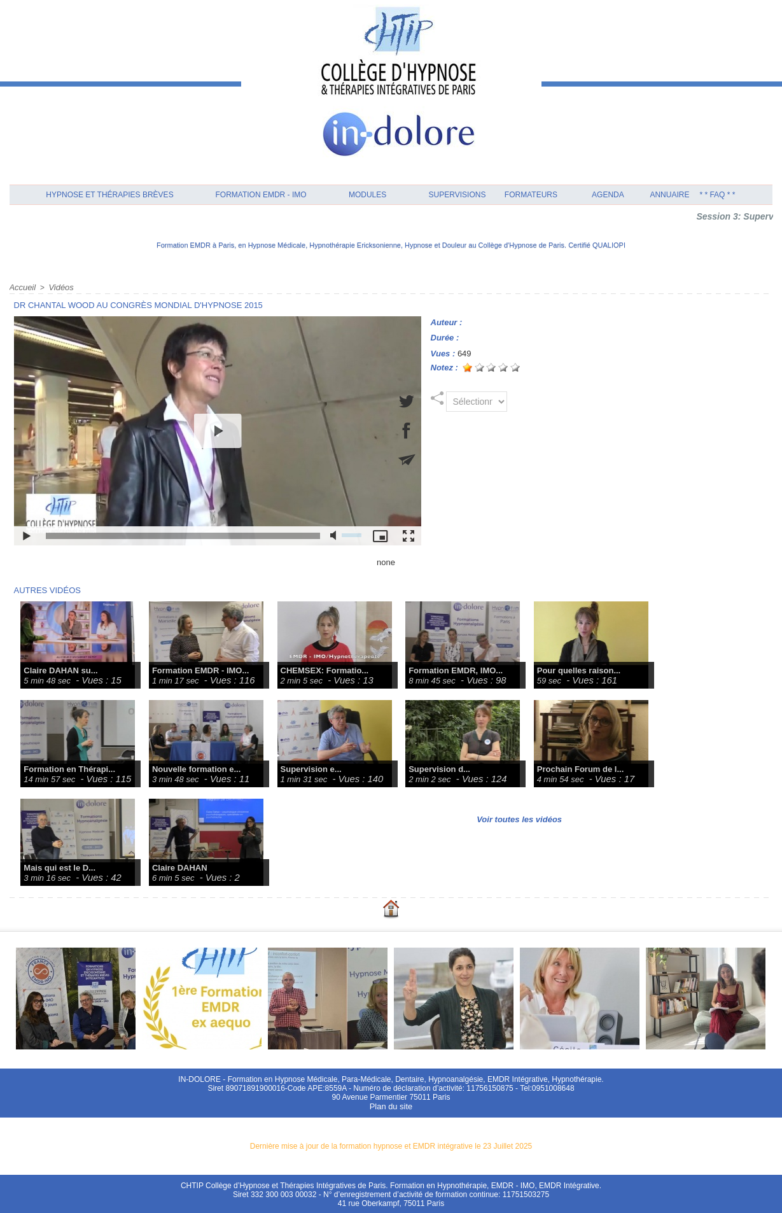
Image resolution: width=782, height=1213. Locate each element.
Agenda (608, 194)
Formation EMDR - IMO (261, 194)
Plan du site (391, 1105)
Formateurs (531, 194)
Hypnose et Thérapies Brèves (109, 194)
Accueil (22, 287)
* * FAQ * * (717, 194)
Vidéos (58, 287)
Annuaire (669, 194)
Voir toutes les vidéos (519, 819)
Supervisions (457, 194)
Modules (367, 194)
